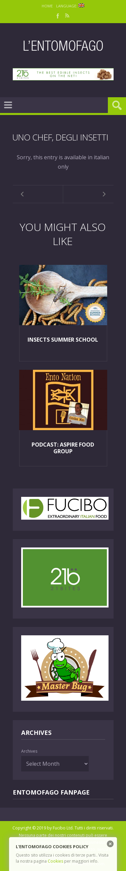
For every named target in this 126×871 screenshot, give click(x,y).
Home (47, 5)
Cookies (55, 861)
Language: (70, 5)
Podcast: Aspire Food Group (63, 448)
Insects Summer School (63, 339)
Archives (29, 751)
